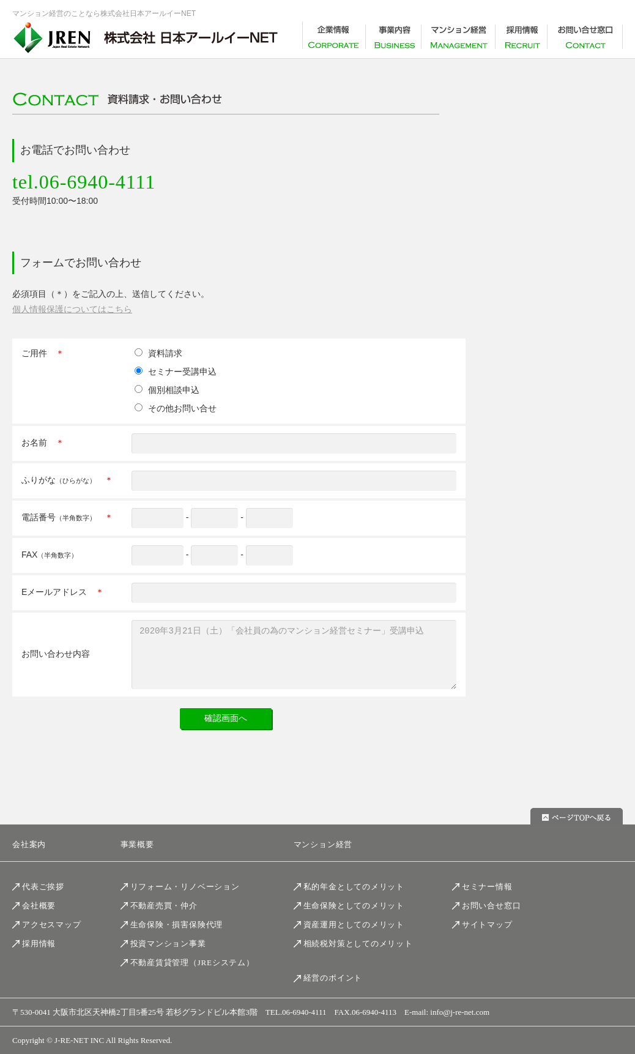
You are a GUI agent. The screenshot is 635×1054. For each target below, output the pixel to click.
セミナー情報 (487, 886)
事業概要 (137, 845)
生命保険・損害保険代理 (176, 924)
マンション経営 (323, 845)
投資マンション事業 (168, 943)
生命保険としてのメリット (353, 905)
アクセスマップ (51, 924)
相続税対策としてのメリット (358, 943)
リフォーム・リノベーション (185, 886)
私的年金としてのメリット (353, 886)
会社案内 (29, 845)
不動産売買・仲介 (164, 905)
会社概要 (39, 905)
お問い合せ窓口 (491, 905)
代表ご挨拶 (43, 886)
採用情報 (39, 943)
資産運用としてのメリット (353, 924)
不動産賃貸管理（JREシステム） (192, 963)
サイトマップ (487, 924)
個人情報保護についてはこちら (72, 309)
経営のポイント (332, 978)
